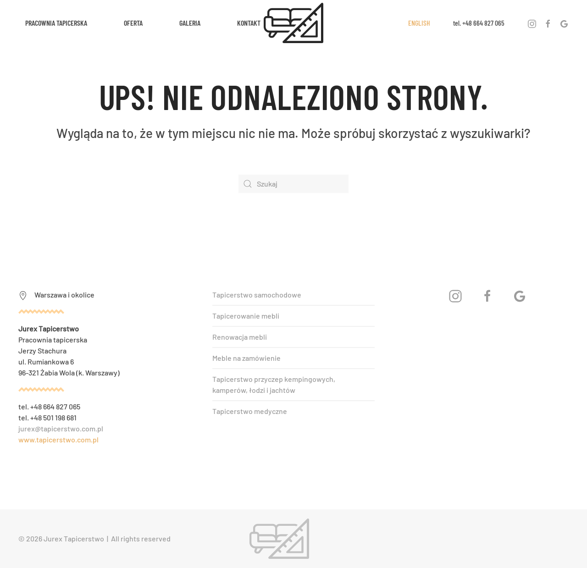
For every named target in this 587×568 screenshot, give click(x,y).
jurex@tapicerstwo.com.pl (60, 428)
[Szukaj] (293, 184)
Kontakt (248, 22)
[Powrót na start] (293, 23)
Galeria (189, 22)
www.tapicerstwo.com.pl (58, 439)
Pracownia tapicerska (56, 22)
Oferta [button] (133, 22)
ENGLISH (419, 22)
